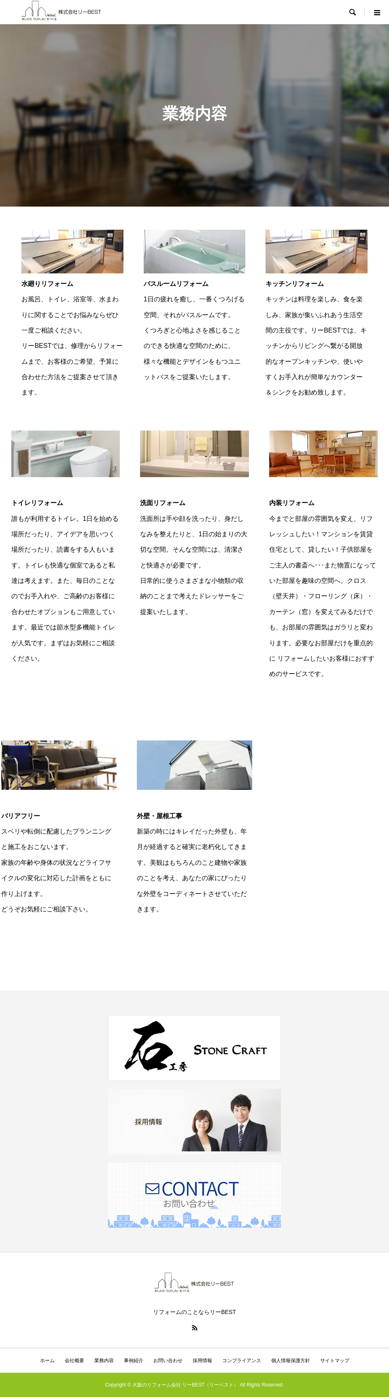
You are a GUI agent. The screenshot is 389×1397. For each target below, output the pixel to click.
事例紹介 (133, 1360)
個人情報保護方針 (290, 1360)
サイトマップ (334, 1360)
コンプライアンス (241, 1360)
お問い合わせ (168, 1360)
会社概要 (74, 1360)
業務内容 (104, 1360)
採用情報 (202, 1360)
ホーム (47, 1360)
